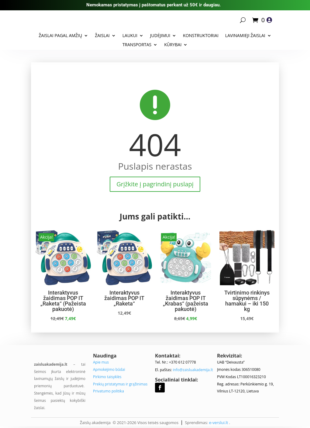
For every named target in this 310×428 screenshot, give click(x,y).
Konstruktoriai (201, 35)
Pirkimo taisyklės (107, 376)
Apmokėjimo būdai (109, 369)
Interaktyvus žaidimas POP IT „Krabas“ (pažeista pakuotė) (185, 300)
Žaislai (102, 35)
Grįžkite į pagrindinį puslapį (154, 184)
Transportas (137, 45)
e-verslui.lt (218, 422)
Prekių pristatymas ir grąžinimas (120, 384)
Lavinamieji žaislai (245, 35)
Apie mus (101, 362)
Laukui (129, 35)
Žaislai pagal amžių (60, 35)
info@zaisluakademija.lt (193, 369)
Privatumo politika (108, 391)
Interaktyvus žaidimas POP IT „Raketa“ (124, 298)
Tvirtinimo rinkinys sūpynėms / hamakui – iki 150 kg (247, 300)
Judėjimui (160, 35)
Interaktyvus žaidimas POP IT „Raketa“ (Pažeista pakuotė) (63, 300)
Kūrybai (172, 45)
